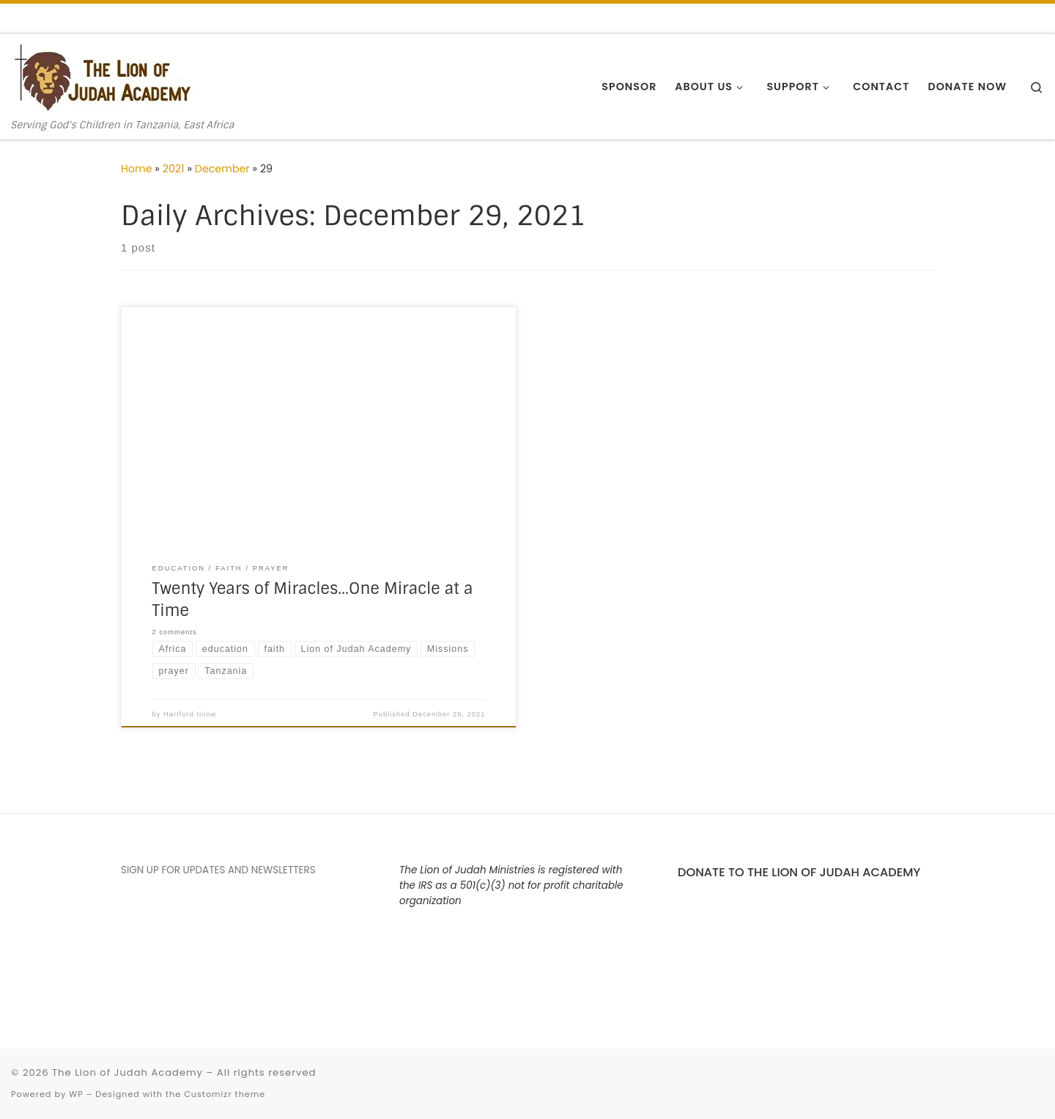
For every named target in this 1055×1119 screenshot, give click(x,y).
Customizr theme (224, 1094)
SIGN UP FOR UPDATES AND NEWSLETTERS (218, 870)
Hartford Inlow (189, 714)
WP (76, 1094)
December (222, 168)
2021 (174, 168)
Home (136, 168)
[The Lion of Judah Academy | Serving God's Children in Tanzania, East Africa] (102, 76)
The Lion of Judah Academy (127, 1072)
